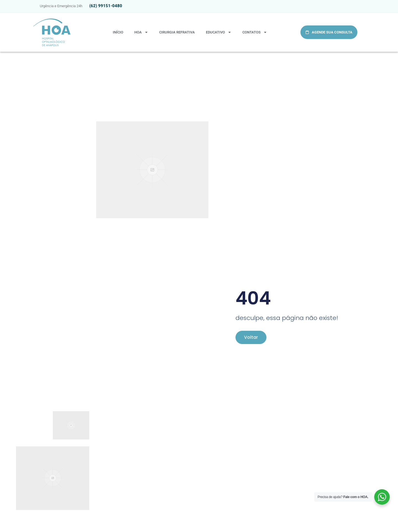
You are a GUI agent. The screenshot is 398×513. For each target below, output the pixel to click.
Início (118, 32)
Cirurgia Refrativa (177, 32)
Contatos (254, 32)
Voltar (251, 337)
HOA (141, 32)
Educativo (218, 32)
